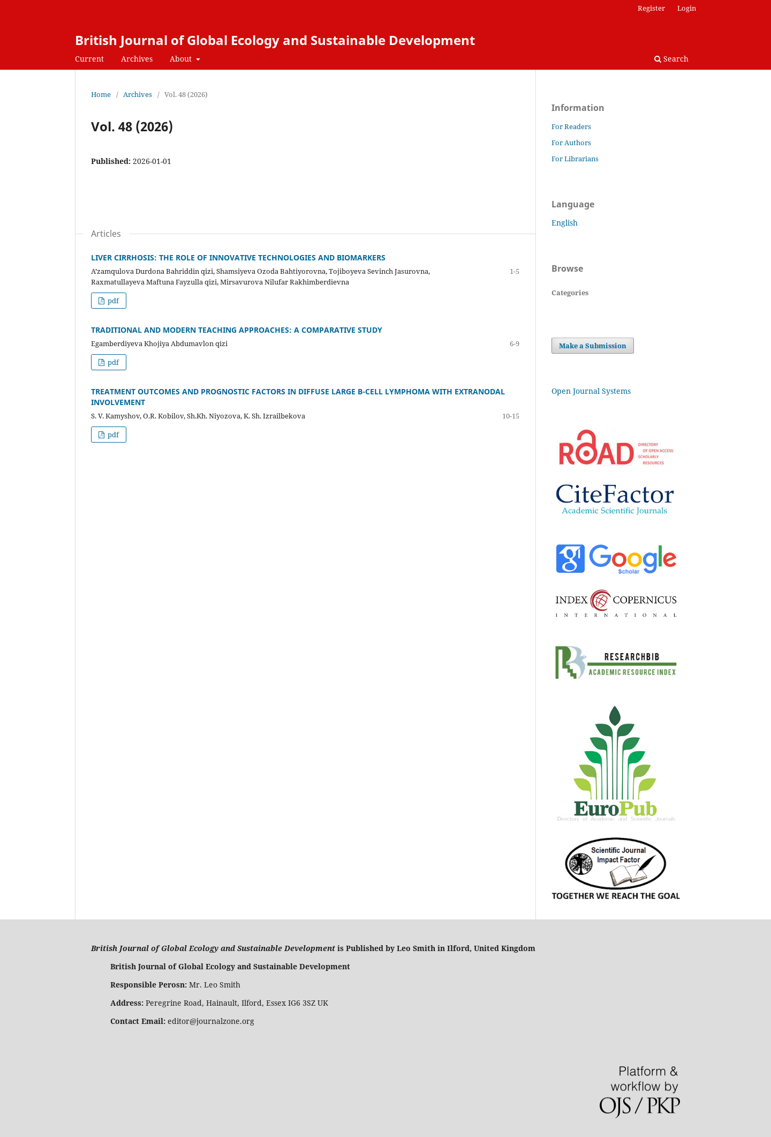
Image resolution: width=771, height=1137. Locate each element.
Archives (137, 59)
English (564, 223)
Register (651, 8)
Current (89, 59)
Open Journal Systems (591, 391)
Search (671, 59)
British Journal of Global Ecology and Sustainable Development (275, 40)
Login (686, 8)
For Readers (571, 126)
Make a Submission (592, 345)
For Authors (571, 142)
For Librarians (575, 158)
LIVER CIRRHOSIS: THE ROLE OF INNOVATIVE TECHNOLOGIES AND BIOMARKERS (238, 257)
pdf (112, 300)
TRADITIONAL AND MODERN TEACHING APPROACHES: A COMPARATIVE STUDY (236, 330)
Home (101, 94)
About (182, 59)
